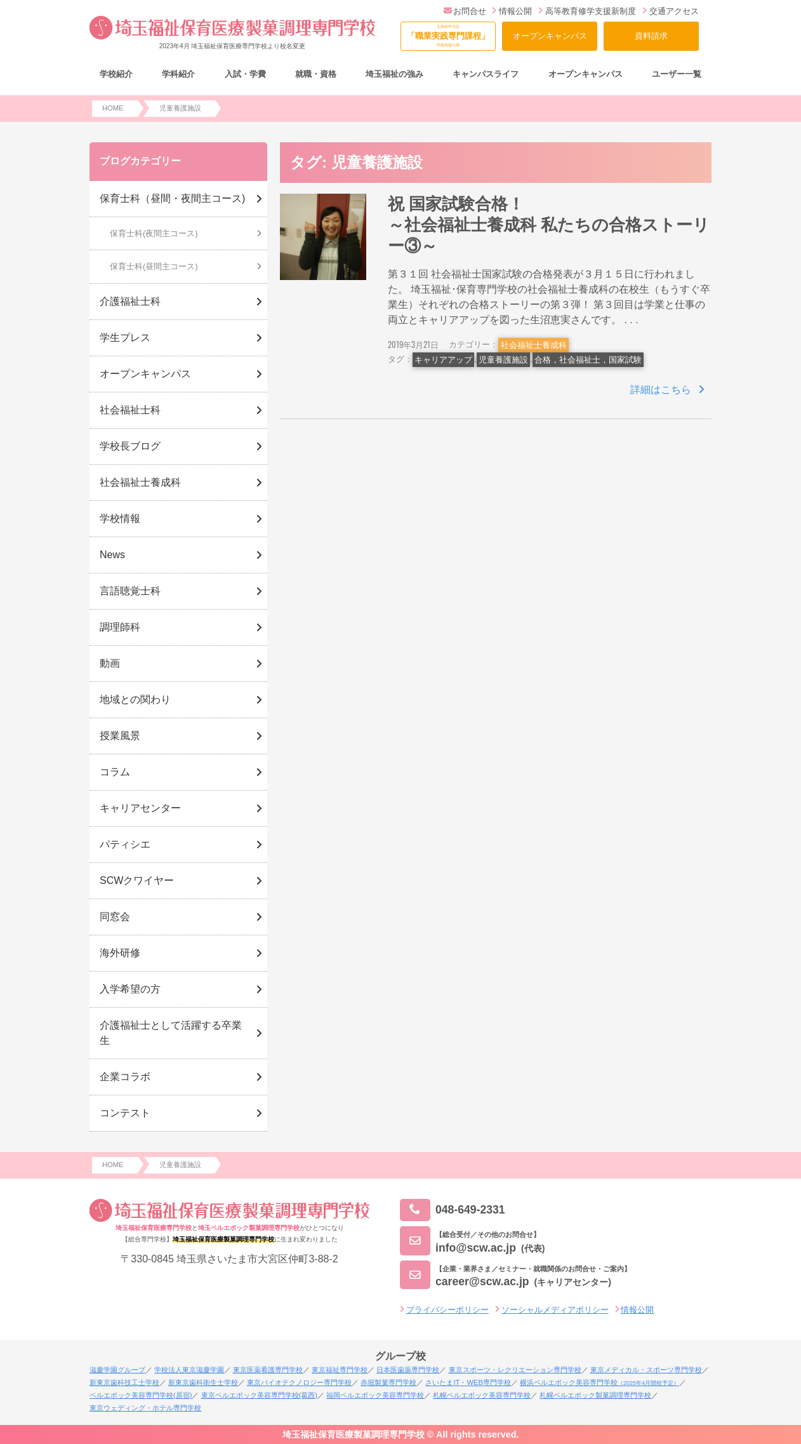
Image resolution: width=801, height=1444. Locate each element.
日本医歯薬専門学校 (407, 1370)
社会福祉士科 (130, 409)
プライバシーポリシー (447, 1309)
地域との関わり (135, 699)
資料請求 (651, 36)
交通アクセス (670, 11)
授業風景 (120, 735)
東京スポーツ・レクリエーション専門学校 (515, 1370)
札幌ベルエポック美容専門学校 (482, 1395)
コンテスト (125, 1112)
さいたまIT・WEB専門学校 (467, 1382)
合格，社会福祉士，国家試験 (588, 359)
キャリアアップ (443, 359)
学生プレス (125, 337)
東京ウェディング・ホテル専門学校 (145, 1408)
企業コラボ (125, 1076)
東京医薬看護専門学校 (268, 1370)
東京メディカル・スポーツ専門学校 (646, 1370)
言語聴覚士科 (130, 590)
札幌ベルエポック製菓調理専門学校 (595, 1395)
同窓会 (115, 916)
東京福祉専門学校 (339, 1370)
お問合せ (465, 11)
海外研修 (120, 952)
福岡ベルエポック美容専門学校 (375, 1395)
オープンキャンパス (550, 36)
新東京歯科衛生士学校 (203, 1382)
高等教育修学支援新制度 (587, 11)
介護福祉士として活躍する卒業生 (171, 1033)
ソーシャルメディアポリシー (555, 1309)
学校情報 (120, 518)
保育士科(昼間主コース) (154, 266)
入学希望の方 (130, 989)
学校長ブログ (130, 446)
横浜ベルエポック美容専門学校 (599, 1382)
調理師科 (120, 627)
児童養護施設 (503, 359)
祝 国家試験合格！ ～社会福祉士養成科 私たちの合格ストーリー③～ (580, 225)
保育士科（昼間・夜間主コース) (172, 198)
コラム (115, 771)
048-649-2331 (452, 1210)
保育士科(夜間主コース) (154, 233)
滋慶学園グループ (117, 1370)
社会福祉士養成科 (534, 345)
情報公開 (512, 11)
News (112, 554)
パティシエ (125, 844)
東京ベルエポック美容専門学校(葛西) (259, 1395)
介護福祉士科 (130, 301)
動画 (110, 663)
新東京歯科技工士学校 (124, 1382)
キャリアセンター (140, 808)
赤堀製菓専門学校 (388, 1382)
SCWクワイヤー (137, 880)
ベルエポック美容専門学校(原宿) (140, 1395)
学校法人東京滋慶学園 (189, 1370)
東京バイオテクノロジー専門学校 (299, 1382)
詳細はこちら (660, 389)
